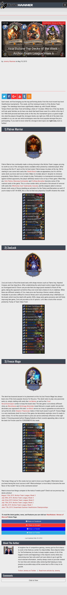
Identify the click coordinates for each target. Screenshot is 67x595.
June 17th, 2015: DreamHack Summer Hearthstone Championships (25, 507)
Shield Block (31, 171)
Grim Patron (8, 181)
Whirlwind (15, 186)
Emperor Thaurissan (23, 411)
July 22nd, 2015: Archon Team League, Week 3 (18, 500)
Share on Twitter (33, 533)
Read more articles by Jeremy (49, 571)
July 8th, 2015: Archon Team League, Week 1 (17, 505)
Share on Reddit (33, 529)
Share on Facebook (33, 521)
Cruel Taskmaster (26, 186)
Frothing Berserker (38, 181)
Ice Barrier (32, 401)
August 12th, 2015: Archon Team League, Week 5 (19, 495)
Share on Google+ (33, 525)
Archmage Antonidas (27, 406)
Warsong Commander (20, 181)
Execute (35, 186)
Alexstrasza (12, 406)
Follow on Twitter (27, 571)
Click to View (33, 580)
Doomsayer (10, 404)
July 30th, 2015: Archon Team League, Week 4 (18, 498)
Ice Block (29, 408)
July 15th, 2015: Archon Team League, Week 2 (18, 503)
